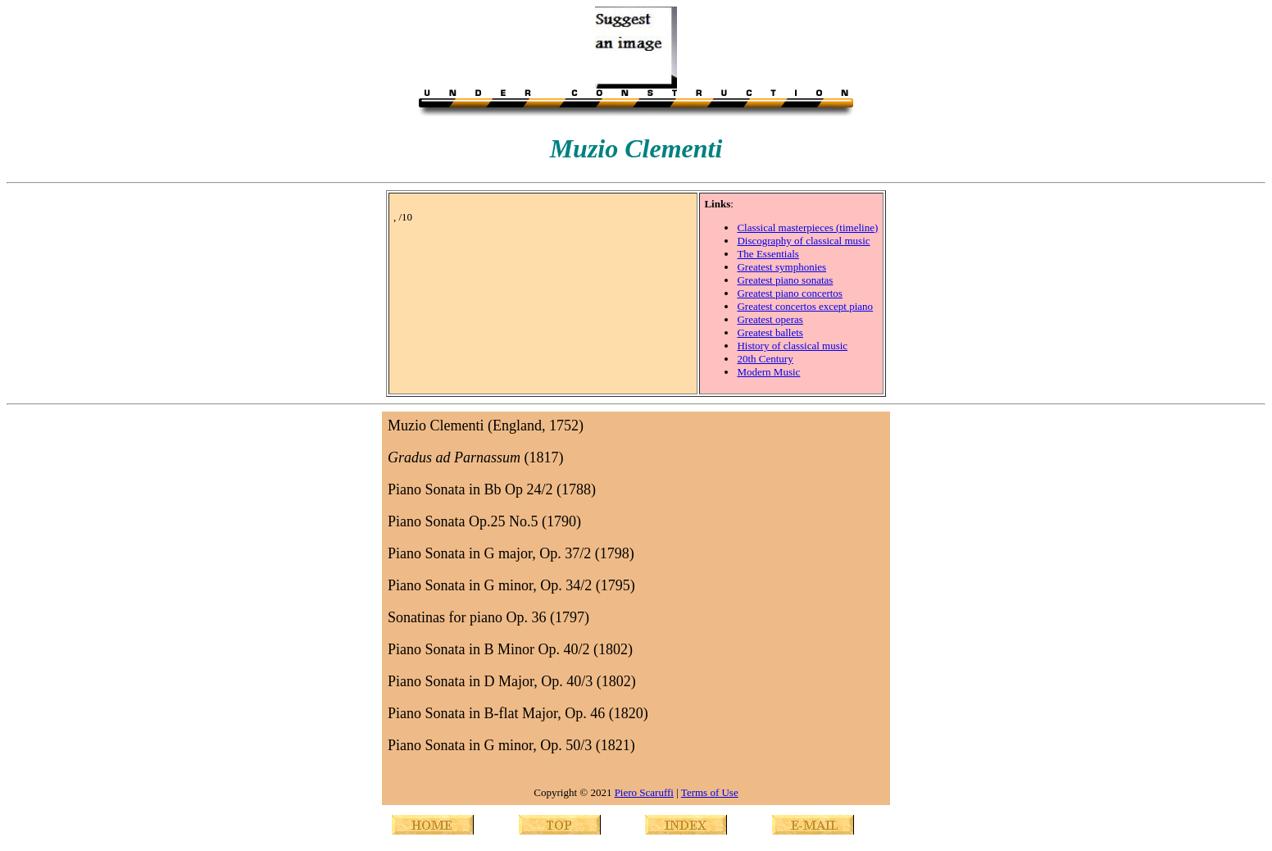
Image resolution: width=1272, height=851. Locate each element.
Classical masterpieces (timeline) (807, 227)
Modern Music (768, 372)
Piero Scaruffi (644, 792)
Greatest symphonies (781, 267)
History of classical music (792, 345)
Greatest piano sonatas (785, 280)
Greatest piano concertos (790, 293)
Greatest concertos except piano (805, 306)
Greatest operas (770, 319)
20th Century (765, 359)
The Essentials (767, 254)
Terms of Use (709, 792)
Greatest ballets (770, 332)
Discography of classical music (803, 240)
